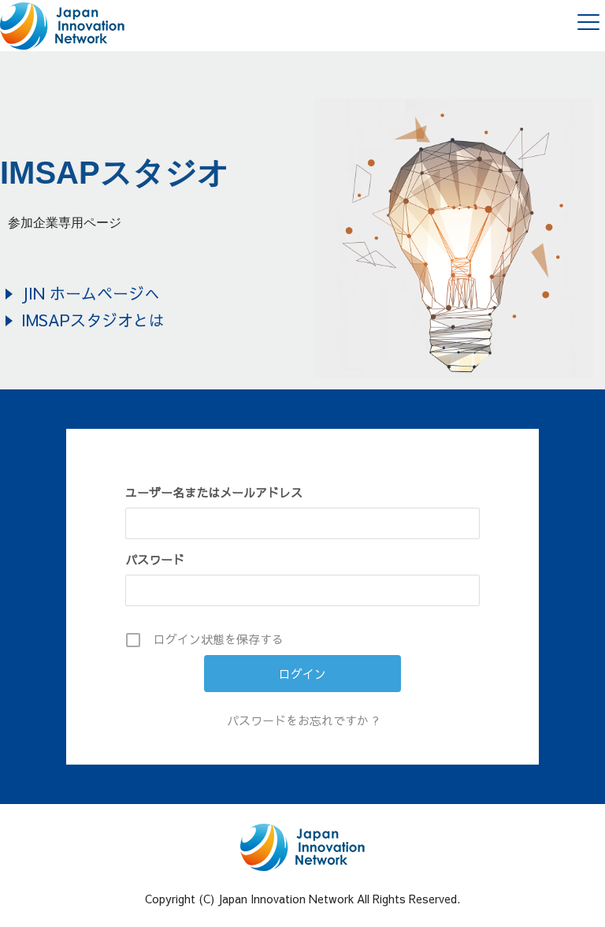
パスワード (154, 559)
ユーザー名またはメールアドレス (213, 492)
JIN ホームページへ (90, 292)
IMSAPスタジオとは (93, 319)
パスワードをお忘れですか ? (303, 720)
